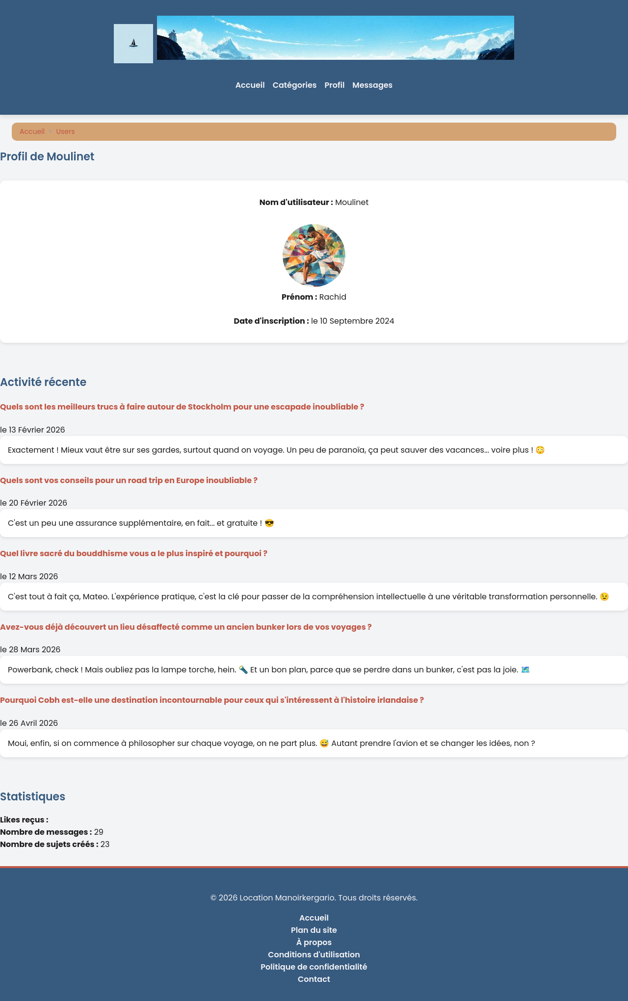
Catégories (295, 85)
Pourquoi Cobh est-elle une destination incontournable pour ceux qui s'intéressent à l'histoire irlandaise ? (212, 700)
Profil (335, 85)
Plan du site (314, 930)
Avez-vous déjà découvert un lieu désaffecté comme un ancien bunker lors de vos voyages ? (186, 627)
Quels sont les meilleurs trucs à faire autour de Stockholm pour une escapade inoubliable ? (182, 406)
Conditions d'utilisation (314, 954)
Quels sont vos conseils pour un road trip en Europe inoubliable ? (129, 480)
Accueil (250, 85)
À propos (314, 942)
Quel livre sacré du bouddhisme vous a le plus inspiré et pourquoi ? (133, 553)
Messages (372, 85)
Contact (314, 979)
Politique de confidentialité (314, 967)
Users (65, 131)
